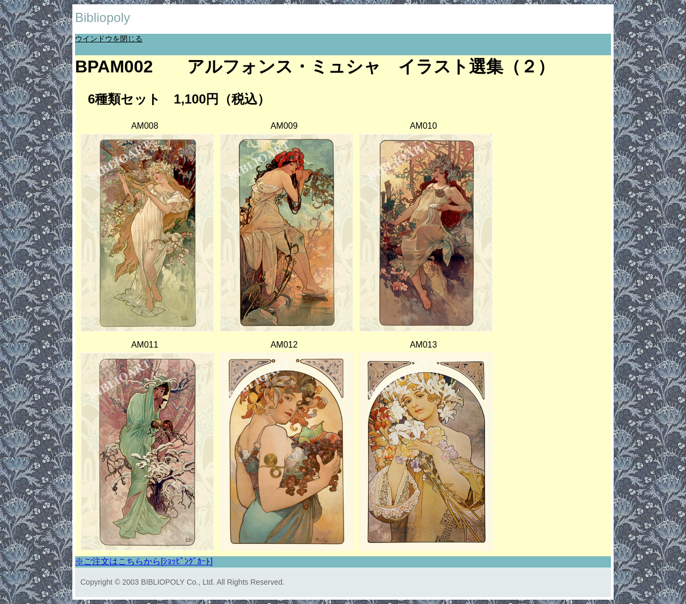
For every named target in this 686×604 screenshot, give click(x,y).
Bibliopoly (102, 17)
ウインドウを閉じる (109, 38)
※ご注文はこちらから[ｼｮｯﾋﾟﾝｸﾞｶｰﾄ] (144, 561)
